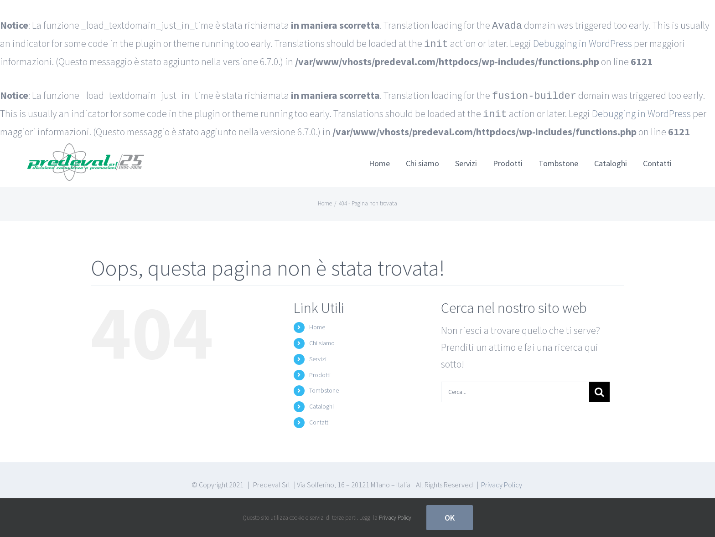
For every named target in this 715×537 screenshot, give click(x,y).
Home (317, 323)
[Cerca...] (515, 388)
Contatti (319, 418)
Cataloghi (321, 403)
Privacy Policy (501, 481)
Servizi (317, 355)
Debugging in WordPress (582, 42)
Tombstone (324, 387)
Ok (450, 517)
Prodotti (320, 371)
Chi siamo (322, 339)
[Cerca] (599, 388)
